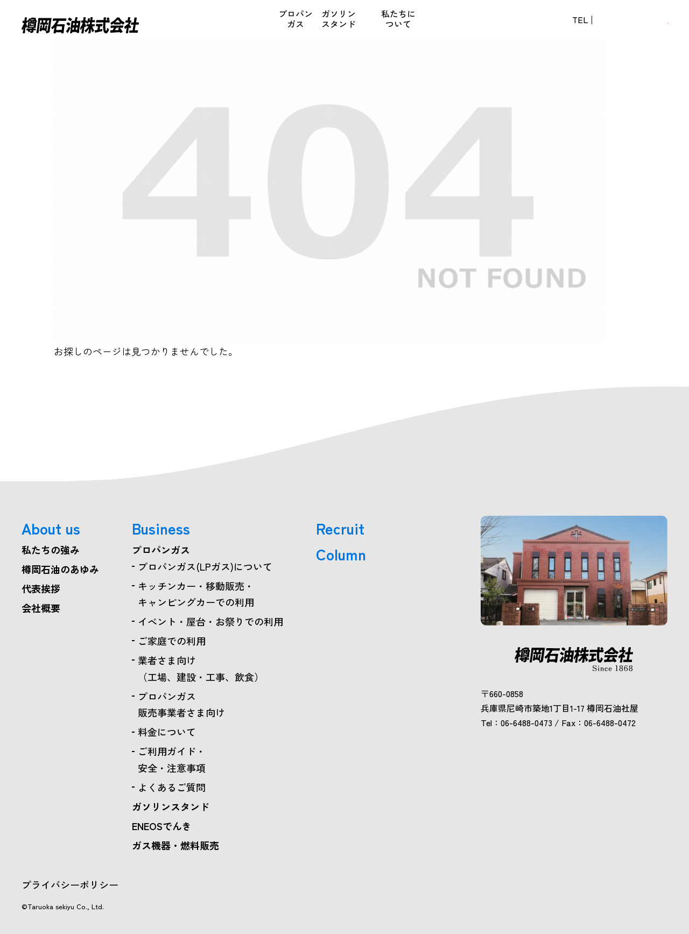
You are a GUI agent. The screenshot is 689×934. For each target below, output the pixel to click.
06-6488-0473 (530, 25)
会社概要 (41, 608)
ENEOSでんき (262, 25)
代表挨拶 (41, 588)
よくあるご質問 (172, 787)
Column (341, 554)
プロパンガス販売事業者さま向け (181, 704)
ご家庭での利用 (172, 641)
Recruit (340, 528)
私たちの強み (51, 550)
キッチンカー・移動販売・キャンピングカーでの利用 (196, 594)
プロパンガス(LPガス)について (205, 566)
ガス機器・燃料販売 (306, 25)
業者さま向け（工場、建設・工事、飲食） (201, 668)
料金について (167, 732)
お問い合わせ (625, 25)
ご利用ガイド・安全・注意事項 (172, 759)
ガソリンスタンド (170, 806)
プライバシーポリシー (70, 884)
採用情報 (431, 25)
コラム (393, 25)
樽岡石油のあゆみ (60, 569)
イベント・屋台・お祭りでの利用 (210, 621)
